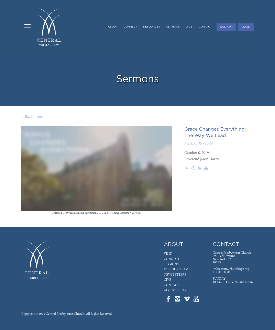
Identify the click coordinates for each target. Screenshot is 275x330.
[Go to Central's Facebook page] (168, 300)
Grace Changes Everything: (215, 129)
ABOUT (173, 244)
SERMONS (171, 264)
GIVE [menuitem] (189, 26)
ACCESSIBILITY (175, 290)
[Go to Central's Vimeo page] (187, 300)
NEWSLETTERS (175, 274)
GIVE (167, 279)
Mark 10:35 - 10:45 (198, 144)
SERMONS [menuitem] (173, 26)
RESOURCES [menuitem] (151, 26)
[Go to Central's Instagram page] (178, 300)
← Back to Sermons (36, 117)
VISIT (168, 253)
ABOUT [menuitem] (113, 26)
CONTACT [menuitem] (205, 26)
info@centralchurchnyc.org (231, 269)
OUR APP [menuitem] (226, 27)
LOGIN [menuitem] (246, 27)
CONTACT (171, 285)
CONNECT (171, 259)
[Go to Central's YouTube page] (196, 300)
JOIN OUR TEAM (176, 269)
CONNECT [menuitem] (130, 26)
